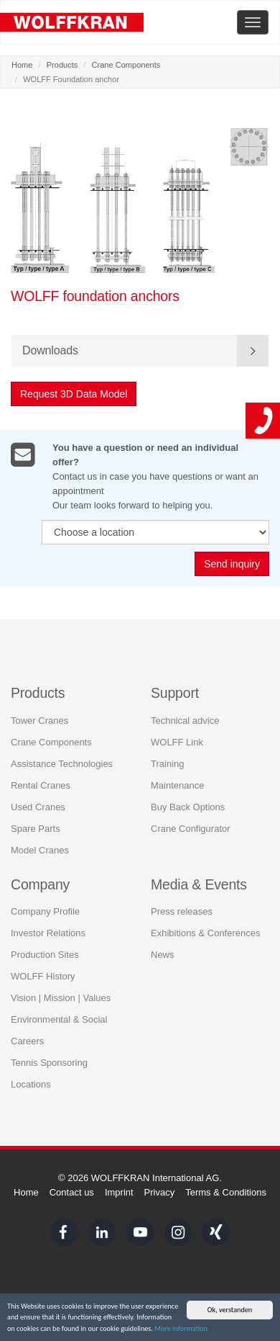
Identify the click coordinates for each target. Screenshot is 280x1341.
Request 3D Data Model (73, 394)
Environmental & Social (59, 1017)
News (162, 952)
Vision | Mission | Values (61, 995)
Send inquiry (232, 564)
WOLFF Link (177, 740)
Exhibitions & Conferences (205, 930)
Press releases (182, 909)
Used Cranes (38, 804)
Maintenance (177, 783)
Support (175, 691)
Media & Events (199, 882)
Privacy (159, 1192)
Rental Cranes (40, 783)
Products (62, 64)
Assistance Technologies (62, 761)
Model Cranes (40, 848)
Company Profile (45, 909)
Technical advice (185, 718)
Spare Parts (35, 826)
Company (40, 882)
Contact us (72, 1192)
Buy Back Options (188, 804)
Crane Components (126, 64)
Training (167, 761)
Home (21, 64)
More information (180, 1329)
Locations (31, 1082)
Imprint (119, 1192)
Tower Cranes (39, 718)
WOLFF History (43, 974)
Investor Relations (48, 930)
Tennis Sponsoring (49, 1060)
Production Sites (45, 952)
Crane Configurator (190, 826)
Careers (27, 1038)
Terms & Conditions (225, 1192)
